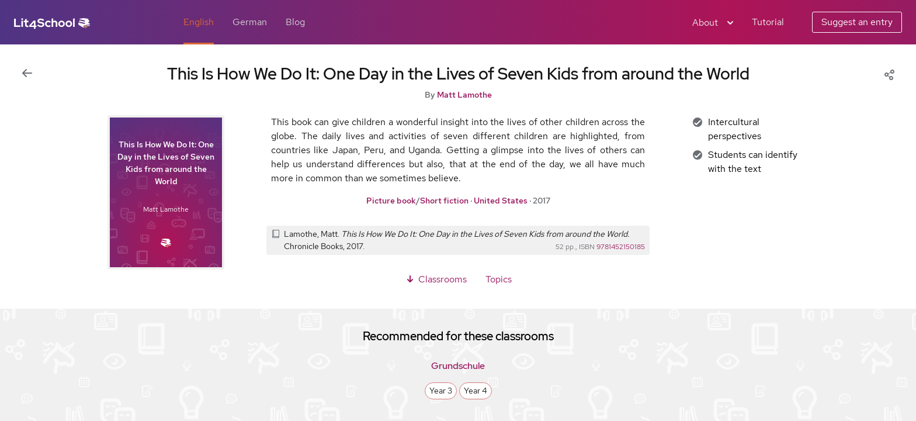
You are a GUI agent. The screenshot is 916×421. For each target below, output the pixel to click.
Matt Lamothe (464, 94)
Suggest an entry (857, 22)
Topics (498, 279)
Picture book (391, 200)
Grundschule (458, 366)
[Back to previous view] (27, 73)
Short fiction (444, 200)
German (250, 22)
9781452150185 (620, 246)
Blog (295, 22)
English (198, 22)
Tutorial (768, 22)
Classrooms (435, 279)
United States (501, 200)
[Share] (889, 73)
